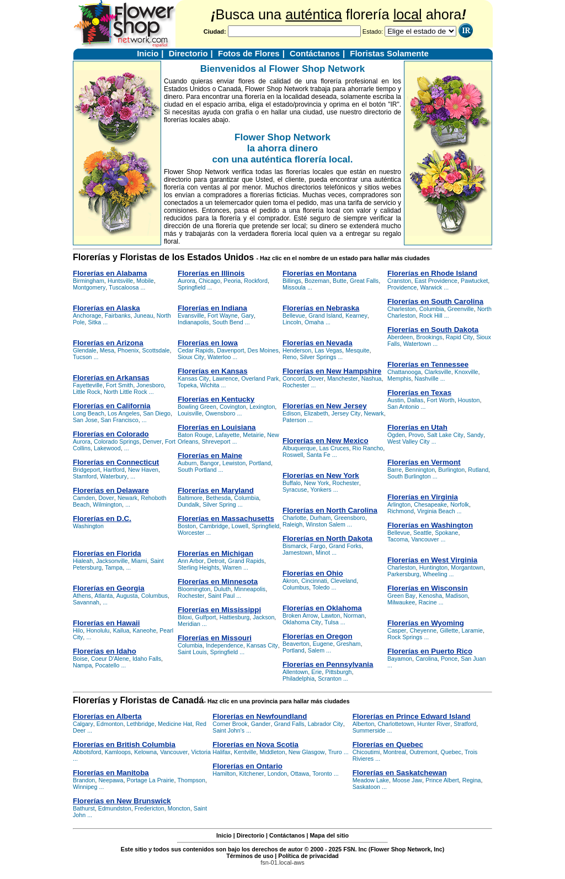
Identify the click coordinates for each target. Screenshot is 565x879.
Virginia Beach (436, 511)
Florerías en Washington (430, 525)
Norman (354, 615)
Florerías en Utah (417, 427)
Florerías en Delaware (111, 490)
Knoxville (466, 372)
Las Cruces (334, 448)
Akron (290, 580)
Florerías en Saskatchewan (400, 773)
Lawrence (225, 378)
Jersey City (346, 413)
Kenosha (430, 595)
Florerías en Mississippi (219, 610)
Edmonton (110, 723)
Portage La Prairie (150, 780)
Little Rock (86, 391)
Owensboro (220, 413)
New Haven (143, 469)
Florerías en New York (320, 475)
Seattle (422, 532)
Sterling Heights (198, 567)
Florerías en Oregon (317, 636)
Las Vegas (328, 350)
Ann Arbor (191, 560)
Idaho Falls (146, 658)
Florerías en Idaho (104, 651)
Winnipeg (85, 786)
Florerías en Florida (107, 553)
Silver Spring (219, 504)
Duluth (222, 589)
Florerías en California (112, 406)
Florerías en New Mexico (325, 440)
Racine (427, 602)
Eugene (323, 643)
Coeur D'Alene (110, 658)
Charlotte (294, 517)
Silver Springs (318, 357)
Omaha (314, 322)
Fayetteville (88, 385)
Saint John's (228, 730)
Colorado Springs (116, 441)
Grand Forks (345, 546)
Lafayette (227, 434)
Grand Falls (289, 723)
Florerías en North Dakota (327, 538)
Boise (80, 658)
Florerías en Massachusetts (226, 518)
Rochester (191, 595)
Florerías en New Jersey (324, 406)
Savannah (86, 602)
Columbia (246, 497)
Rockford (256, 280)
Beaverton (296, 643)
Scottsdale (156, 350)
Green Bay (401, 595)
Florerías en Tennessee (427, 364)
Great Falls (364, 280)
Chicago (209, 280)
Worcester (191, 532)
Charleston (401, 309)
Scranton (330, 678)
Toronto (322, 773)
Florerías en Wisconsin (427, 588)
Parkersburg (403, 574)
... (143, 287)
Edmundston (114, 808)
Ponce (449, 658)
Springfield (191, 287)
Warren (232, 567)
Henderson (296, 350)
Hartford (114, 469)
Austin (395, 400)
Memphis (399, 378)
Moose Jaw (407, 780)
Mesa (107, 350)
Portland (260, 463)
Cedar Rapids (196, 350)
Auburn (187, 463)
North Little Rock (125, 391)
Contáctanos (315, 53)
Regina (471, 780)
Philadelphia (298, 678)
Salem (316, 650)
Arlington (399, 504)
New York (316, 483)
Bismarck (294, 546)
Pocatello (107, 665)
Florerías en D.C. (102, 518)
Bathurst (84, 808)
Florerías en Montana (319, 273)
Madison (456, 595)
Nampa (82, 665)
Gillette (449, 630)
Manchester (342, 378)
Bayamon (399, 658)
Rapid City (459, 337)
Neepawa (110, 780)
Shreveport (215, 441)
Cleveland (343, 580)
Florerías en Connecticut (116, 462)
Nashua (371, 378)
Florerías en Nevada (317, 343)
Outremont (423, 752)
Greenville (460, 309)
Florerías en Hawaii (106, 623)
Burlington (451, 469)
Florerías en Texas (419, 392)
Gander (261, 723)
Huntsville (120, 280)
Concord (293, 378)
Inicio (147, 53)
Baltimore (190, 497)
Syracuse (294, 489)
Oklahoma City (301, 622)
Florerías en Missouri (215, 638)
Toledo (320, 587)
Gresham (349, 643)
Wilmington (107, 504)
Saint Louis (192, 652)
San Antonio (403, 406)
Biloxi (184, 617)
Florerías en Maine (210, 455)
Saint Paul (221, 595)
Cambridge (213, 526)
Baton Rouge (195, 434)
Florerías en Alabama (110, 273)
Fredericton (149, 808)
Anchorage (87, 315)
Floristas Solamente (389, 53)
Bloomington (194, 589)
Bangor (209, 463)
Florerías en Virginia (422, 497)
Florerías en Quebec (388, 744)
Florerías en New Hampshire (331, 371)
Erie (316, 672)
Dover (106, 497)
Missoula (294, 287)
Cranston (399, 280)
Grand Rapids (246, 560)
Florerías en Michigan (215, 553)
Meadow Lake (371, 780)
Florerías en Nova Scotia (255, 744)
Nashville (426, 378)
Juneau (143, 315)
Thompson (191, 780)
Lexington (262, 406)
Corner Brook (229, 723)
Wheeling (435, 574)
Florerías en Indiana (212, 308)
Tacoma (397, 539)
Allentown (295, 672)
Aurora (81, 441)
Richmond (400, 511)
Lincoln (291, 322)
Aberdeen (400, 337)
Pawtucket (474, 280)
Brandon (84, 780)
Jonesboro (150, 385)
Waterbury (113, 476)
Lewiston (234, 463)
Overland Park (260, 378)
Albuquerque (299, 448)
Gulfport (205, 617)
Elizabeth (316, 413)
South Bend (227, 322)
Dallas (415, 400)
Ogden (396, 434)
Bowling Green (197, 406)
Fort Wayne (222, 315)
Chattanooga (404, 372)
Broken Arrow (300, 615)
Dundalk (188, 504)
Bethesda (218, 497)
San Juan (473, 658)
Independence (224, 645)
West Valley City (408, 441)
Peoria (232, 280)
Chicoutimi (366, 752)
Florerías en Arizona (108, 343)
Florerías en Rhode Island (432, 273)
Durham (320, 517)
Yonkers (321, 489)
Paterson (294, 420)
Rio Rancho (368, 448)
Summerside (369, 730)
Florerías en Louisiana (216, 427)
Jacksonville (111, 560)
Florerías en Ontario (247, 766)
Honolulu (97, 630)
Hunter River (433, 723)
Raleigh (292, 524)
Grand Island (325, 315)
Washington (88, 526)
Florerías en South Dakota (432, 329)
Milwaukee (401, 602)
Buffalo (291, 483)
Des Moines (263, 350)
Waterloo (219, 357)
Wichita (210, 385)
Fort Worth (441, 400)
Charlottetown (395, 723)
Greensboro (349, 517)
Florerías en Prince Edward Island (412, 716)
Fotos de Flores (249, 53)
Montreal (394, 752)
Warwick (431, 287)
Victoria (200, 752)
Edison (291, 413)
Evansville (191, 315)
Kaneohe (144, 630)
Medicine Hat (175, 723)
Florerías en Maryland (216, 490)
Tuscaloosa (123, 287)
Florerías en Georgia (109, 588)
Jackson (263, 617)
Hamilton (224, 773)
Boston (187, 526)
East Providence (435, 280)
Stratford (465, 723)
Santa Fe (318, 454)
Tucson (82, 357)
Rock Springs (404, 637)
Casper (396, 630)
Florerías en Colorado (111, 434)
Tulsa (331, 622)
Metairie (253, 434)
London (277, 773)
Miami (139, 560)
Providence (402, 287)
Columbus (154, 595)
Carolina (426, 658)
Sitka (94, 322)
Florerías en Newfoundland (259, 716)
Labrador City (325, 723)
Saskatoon (366, 786)
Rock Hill (431, 315)
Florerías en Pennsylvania (327, 664)
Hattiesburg (235, 617)
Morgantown (467, 567)
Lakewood (107, 448)
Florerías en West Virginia (432, 560)
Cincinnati (314, 580)
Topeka (187, 385)
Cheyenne (422, 630)
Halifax (221, 752)
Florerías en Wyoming (425, 623)
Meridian (189, 623)
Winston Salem (325, 524)
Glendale (85, 350)
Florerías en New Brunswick (122, 801)
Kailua (121, 630)
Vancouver (425, 539)
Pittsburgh (338, 672)
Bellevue (293, 315)
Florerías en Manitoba (111, 773)
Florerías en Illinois (211, 273)
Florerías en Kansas (213, 371)
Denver (152, 441)
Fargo (318, 546)
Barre (394, 469)
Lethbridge (140, 723)
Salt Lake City (445, 434)
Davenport (230, 350)
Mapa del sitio (329, 835)
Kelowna (145, 752)
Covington (233, 406)
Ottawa (299, 773)
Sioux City (191, 357)
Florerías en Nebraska (320, 308)
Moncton (179, 808)
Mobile (144, 280)
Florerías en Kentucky (216, 399)
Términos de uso (249, 855)
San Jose (85, 420)
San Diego (156, 413)
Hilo (78, 630)
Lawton (330, 615)
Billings (291, 280)
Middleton (272, 752)
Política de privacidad (308, 855)
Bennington (420, 469)
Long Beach (88, 413)
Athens (82, 595)
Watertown (417, 343)
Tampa (113, 567)
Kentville (245, 752)
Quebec (451, 752)
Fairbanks (118, 315)
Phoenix (128, 350)
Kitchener (251, 773)
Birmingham (88, 280)
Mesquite (357, 350)
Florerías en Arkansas (111, 377)
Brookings (429, 337)
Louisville (190, 413)
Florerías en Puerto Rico (429, 651)
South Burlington (409, 476)
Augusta (127, 595)
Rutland (478, 469)
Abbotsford (87, 752)
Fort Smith (119, 385)
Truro (335, 752)
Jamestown (297, 552)
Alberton (364, 723)
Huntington (433, 567)
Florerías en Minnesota (218, 581)
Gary (247, 315)
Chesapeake (430, 504)
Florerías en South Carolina (435, 301)
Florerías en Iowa (208, 343)
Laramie (472, 630)
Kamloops (118, 752)
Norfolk (459, 504)
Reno (289, 357)
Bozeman (317, 280)
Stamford (85, 476)
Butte (340, 280)
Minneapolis (249, 589)
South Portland (197, 469)
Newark (127, 497)
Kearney (356, 315)
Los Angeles (124, 413)
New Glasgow (307, 752)
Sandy (475, 434)
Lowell (240, 526)
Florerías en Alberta (107, 716)
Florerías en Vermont (424, 462)
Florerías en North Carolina (329, 510)
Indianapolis (193, 322)
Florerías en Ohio (312, 573)
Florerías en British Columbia (124, 744)
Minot (323, 552)
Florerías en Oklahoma (322, 608)
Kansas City (193, 378)
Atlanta (103, 595)
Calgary (83, 723)
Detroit (216, 560)
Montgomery (89, 287)
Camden (84, 497)
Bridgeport (86, 469)
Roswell (292, 454)
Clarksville (437, 372)
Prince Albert (442, 780)
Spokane (446, 532)
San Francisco (119, 420)
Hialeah (83, 560)
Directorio (188, 53)
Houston (469, 400)
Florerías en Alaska (106, 308)
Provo (416, 434)
